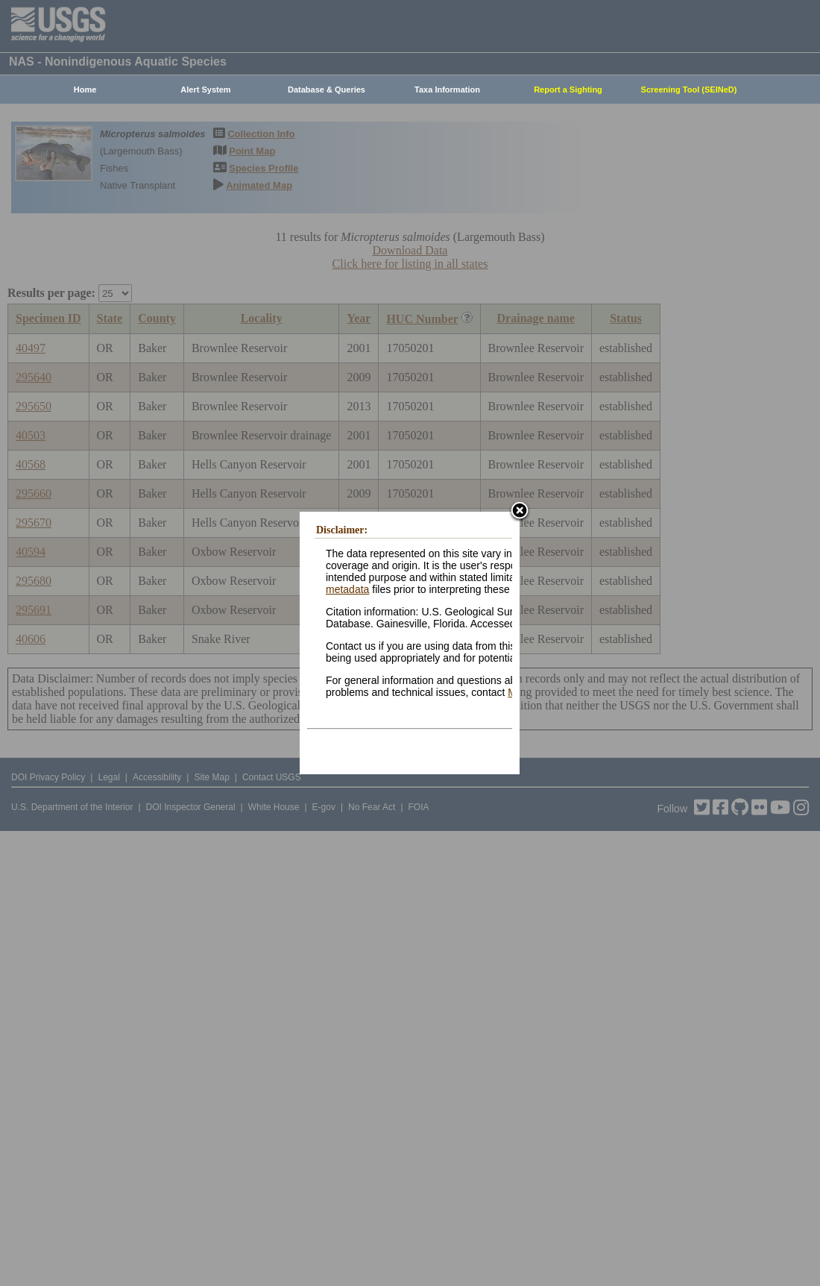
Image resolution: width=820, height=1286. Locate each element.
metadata (347, 589)
